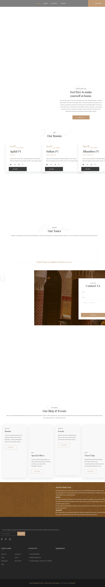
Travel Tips (90, 455)
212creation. (72, 583)
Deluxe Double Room (51, 155)
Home (16, 557)
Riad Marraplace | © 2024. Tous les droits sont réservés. (45, 583)
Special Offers (37, 455)
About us (3, 554)
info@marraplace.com (35, 557)
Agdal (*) (15, 151)
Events (61, 431)
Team (2, 557)
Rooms (8, 431)
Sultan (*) (52, 151)
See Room (20, 168)
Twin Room (12, 155)
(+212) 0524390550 (34, 554)
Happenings (4, 561)
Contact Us (18, 554)
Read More (11, 447)
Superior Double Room (87, 155)
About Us (81, 117)
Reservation (18, 561)
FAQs (2, 564)
